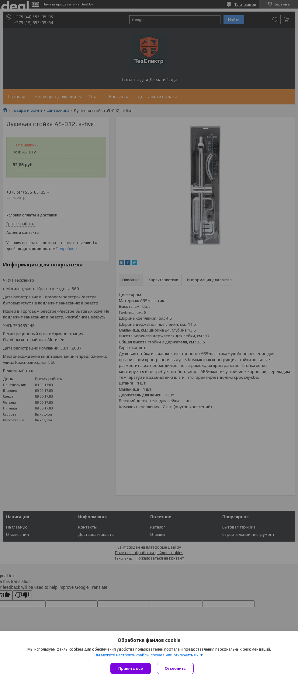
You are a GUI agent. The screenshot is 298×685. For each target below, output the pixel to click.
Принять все (130, 668)
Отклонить (175, 668)
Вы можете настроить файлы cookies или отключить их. (146, 655)
